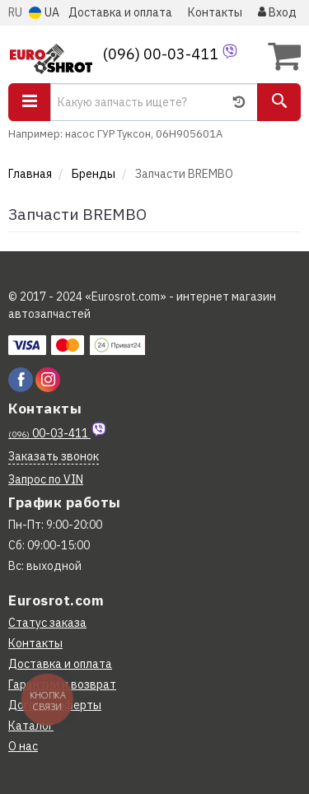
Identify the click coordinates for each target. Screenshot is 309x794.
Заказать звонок (53, 456)
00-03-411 (49, 433)
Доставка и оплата (120, 12)
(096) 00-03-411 (162, 53)
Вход (277, 12)
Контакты (215, 12)
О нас (23, 746)
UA (44, 12)
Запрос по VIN (45, 479)
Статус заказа (47, 622)
